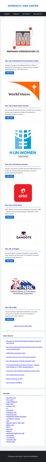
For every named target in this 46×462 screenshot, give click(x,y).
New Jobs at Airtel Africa (13, 205)
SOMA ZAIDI (10, 72)
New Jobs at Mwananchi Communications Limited (21, 61)
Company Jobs (10, 406)
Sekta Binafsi (26, 14)
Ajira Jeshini (9, 400)
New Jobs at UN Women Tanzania (16, 164)
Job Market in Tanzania (13, 419)
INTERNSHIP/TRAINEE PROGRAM (16, 416)
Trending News (10, 442)
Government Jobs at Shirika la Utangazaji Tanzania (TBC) (23, 371)
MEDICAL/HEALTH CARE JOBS (15, 423)
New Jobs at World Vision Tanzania (17, 106)
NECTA (8, 427)
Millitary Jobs (10, 425)
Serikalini (16, 14)
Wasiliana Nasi (38, 14)
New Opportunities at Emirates (15, 375)
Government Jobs (11, 414)
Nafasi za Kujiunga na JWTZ (14, 379)
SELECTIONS (10, 435)
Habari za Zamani (19, 326)
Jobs (7, 421)
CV (7, 408)
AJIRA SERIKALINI (11, 402)
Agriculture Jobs (11, 398)
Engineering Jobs (11, 412)
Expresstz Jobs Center (23, 5)
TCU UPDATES (10, 437)
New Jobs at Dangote (12, 249)
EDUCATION (9, 410)
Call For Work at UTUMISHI (14, 382)
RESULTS (9, 431)
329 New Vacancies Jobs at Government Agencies (21, 357)
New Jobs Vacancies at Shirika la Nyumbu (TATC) (20, 361)
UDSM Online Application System (16, 353)
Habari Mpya (28, 326)
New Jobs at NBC (11, 307)
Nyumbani (7, 14)
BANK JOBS (9, 404)
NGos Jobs (9, 429)
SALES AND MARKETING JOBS (15, 433)
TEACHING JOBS (11, 439)
